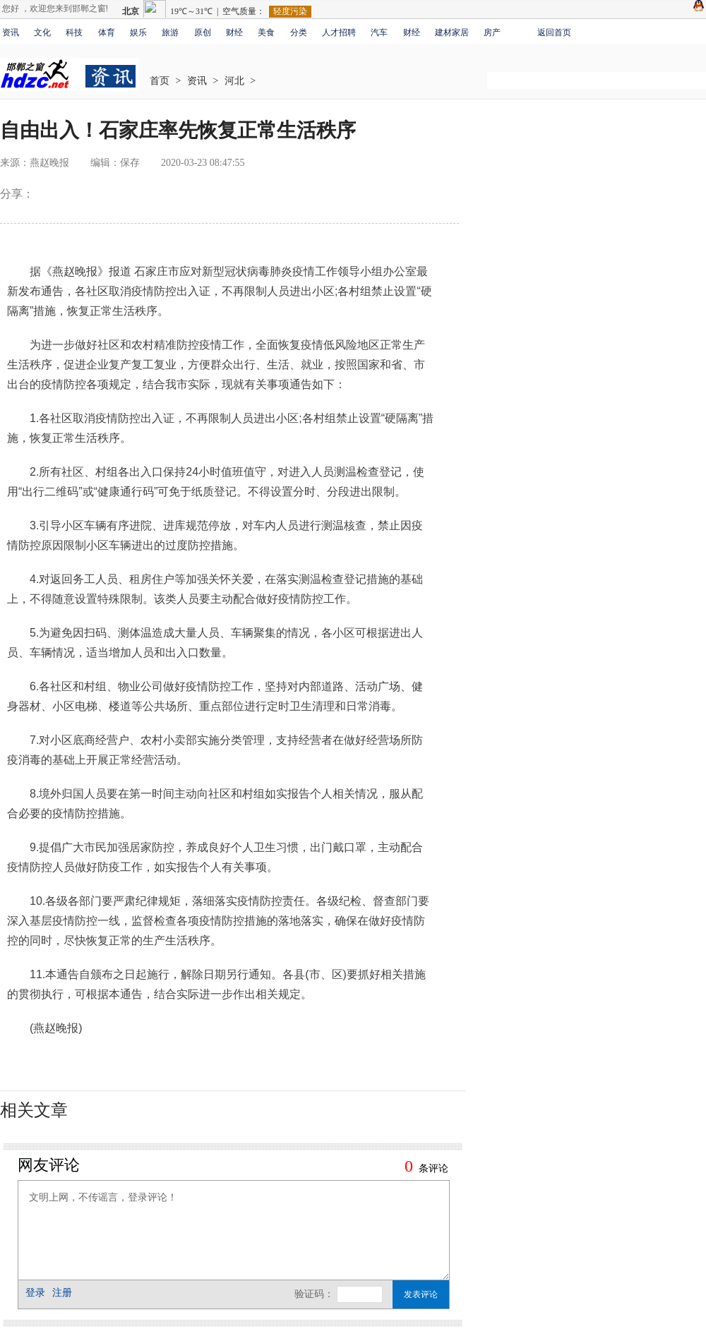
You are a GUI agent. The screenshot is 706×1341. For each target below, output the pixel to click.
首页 (159, 81)
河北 (234, 81)
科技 (74, 32)
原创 (202, 32)
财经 (234, 32)
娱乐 (138, 32)
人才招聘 (339, 32)
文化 (42, 32)
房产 (492, 32)
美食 (266, 32)
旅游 (170, 32)
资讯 (10, 32)
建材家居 (452, 32)
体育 (106, 32)
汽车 (379, 32)
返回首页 (554, 32)
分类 (298, 32)
